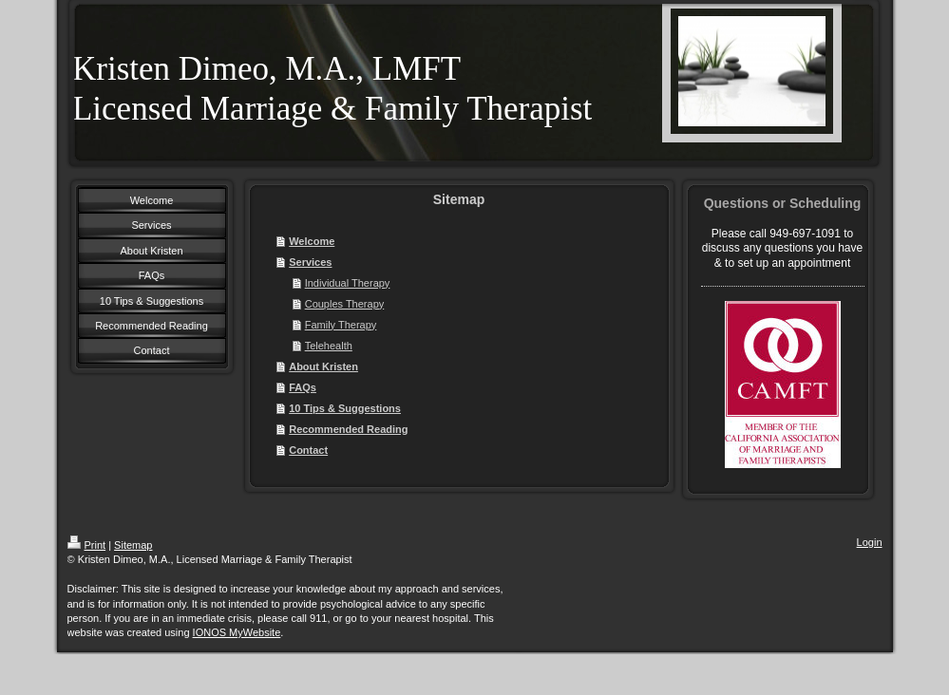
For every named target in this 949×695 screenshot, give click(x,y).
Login (870, 542)
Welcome (311, 241)
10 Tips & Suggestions (345, 408)
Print (86, 545)
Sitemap (133, 545)
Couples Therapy (345, 304)
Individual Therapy (347, 283)
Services (310, 262)
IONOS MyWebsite (237, 632)
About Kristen (323, 366)
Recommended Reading (348, 429)
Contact (308, 450)
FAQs (302, 387)
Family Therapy (341, 324)
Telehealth (328, 345)
